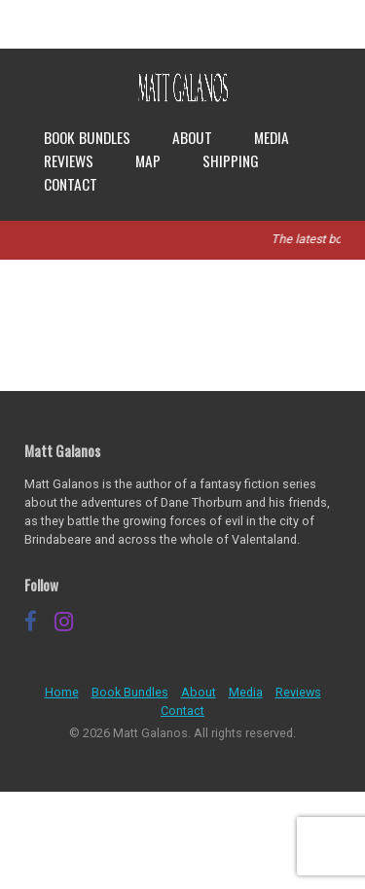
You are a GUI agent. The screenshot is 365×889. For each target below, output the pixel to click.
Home (62, 692)
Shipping (230, 160)
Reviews (68, 160)
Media (271, 137)
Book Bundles (87, 137)
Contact (70, 184)
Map (148, 160)
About (192, 137)
